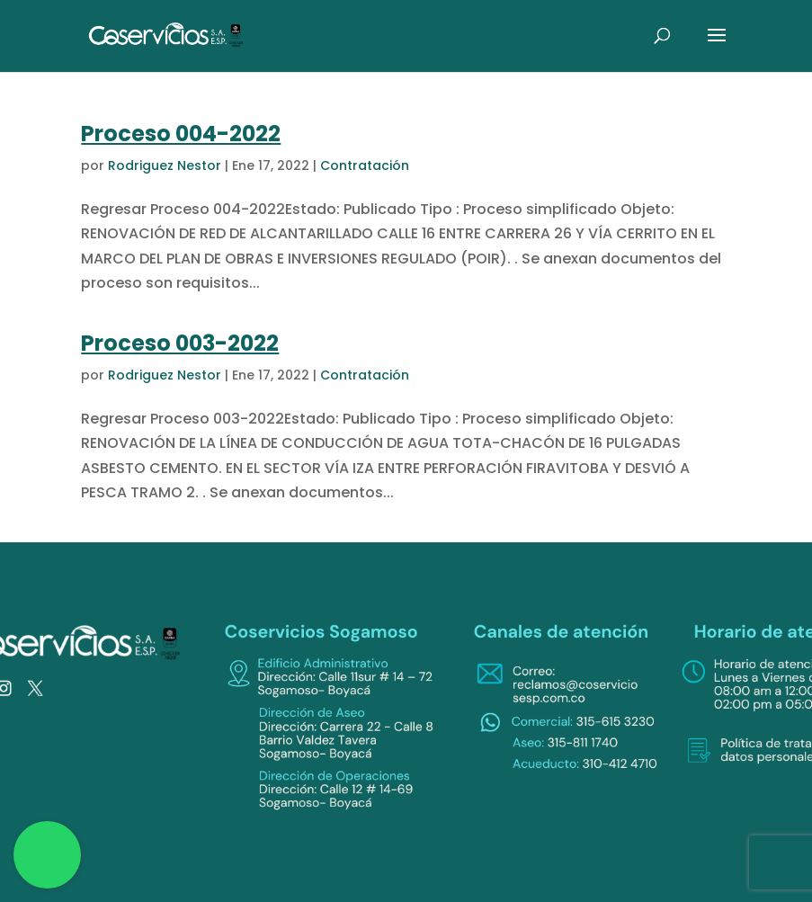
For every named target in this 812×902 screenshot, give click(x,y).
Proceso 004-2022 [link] (181, 133)
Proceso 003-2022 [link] (180, 343)
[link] (166, 34)
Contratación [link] (364, 165)
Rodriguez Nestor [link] (164, 165)
